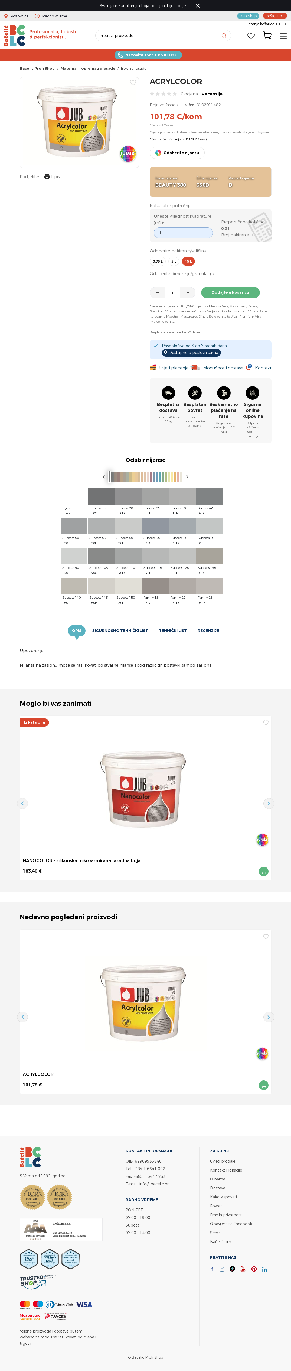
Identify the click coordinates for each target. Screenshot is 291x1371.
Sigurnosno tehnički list (120, 630)
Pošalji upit (275, 16)
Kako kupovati (223, 1197)
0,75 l (158, 261)
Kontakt (263, 368)
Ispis (52, 177)
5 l (173, 261)
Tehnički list (173, 630)
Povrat (216, 1206)
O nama (217, 1179)
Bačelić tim (220, 1241)
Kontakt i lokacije (226, 1170)
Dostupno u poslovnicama (193, 352)
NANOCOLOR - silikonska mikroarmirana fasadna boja (81, 860)
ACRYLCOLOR (38, 1074)
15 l (188, 261)
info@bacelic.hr (154, 1184)
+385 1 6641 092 (149, 1168)
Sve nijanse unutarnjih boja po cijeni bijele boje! (143, 5)
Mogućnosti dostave (224, 368)
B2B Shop (248, 16)
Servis (215, 1232)
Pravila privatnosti (226, 1214)
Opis (76, 630)
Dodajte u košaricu (230, 292)
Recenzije (212, 93)
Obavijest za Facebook (231, 1223)
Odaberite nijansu (181, 152)
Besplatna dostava (168, 407)
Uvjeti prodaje (222, 1161)
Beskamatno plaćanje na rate (224, 411)
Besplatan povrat (195, 407)
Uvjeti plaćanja (174, 368)
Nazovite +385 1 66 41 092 (151, 54)
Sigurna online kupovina (252, 411)
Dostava (217, 1188)
